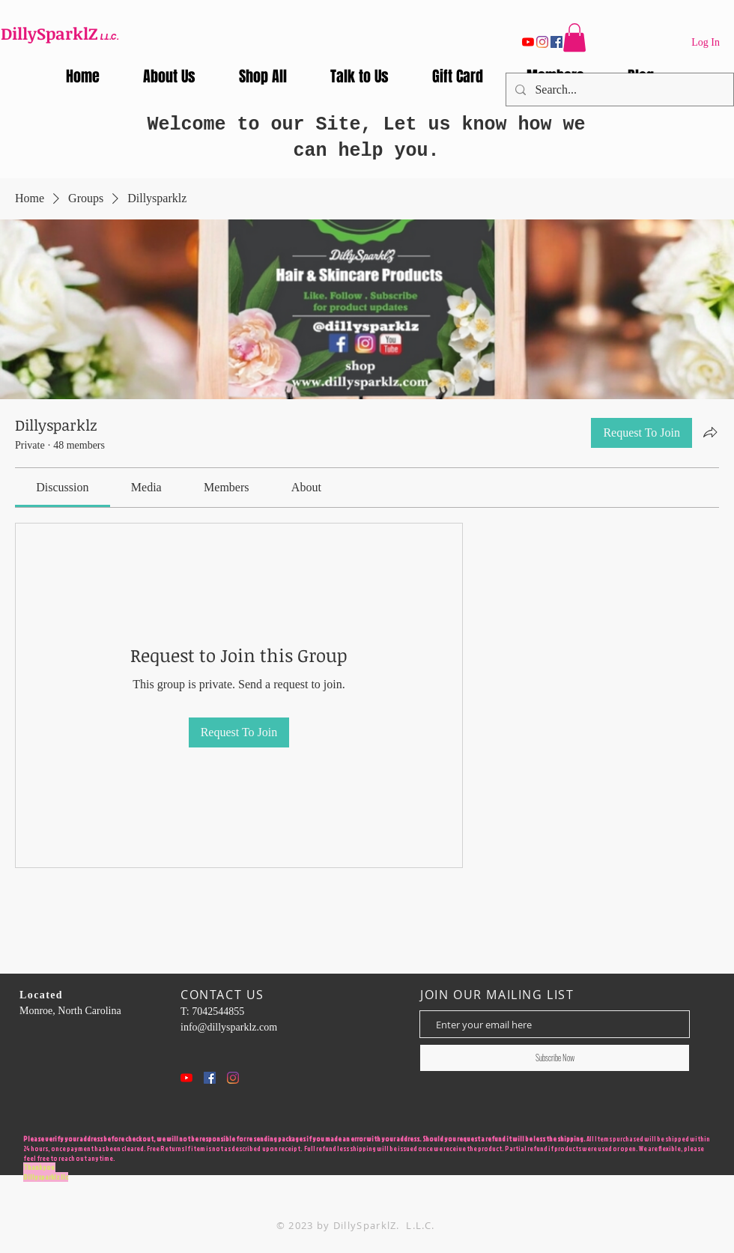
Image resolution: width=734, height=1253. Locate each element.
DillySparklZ (49, 33)
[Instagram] (542, 42)
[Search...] (618, 89)
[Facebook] (556, 42)
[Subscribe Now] (554, 1058)
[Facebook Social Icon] (210, 1078)
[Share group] (710, 432)
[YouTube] (528, 42)
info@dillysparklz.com (229, 1027)
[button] (574, 37)
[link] (62, 487)
